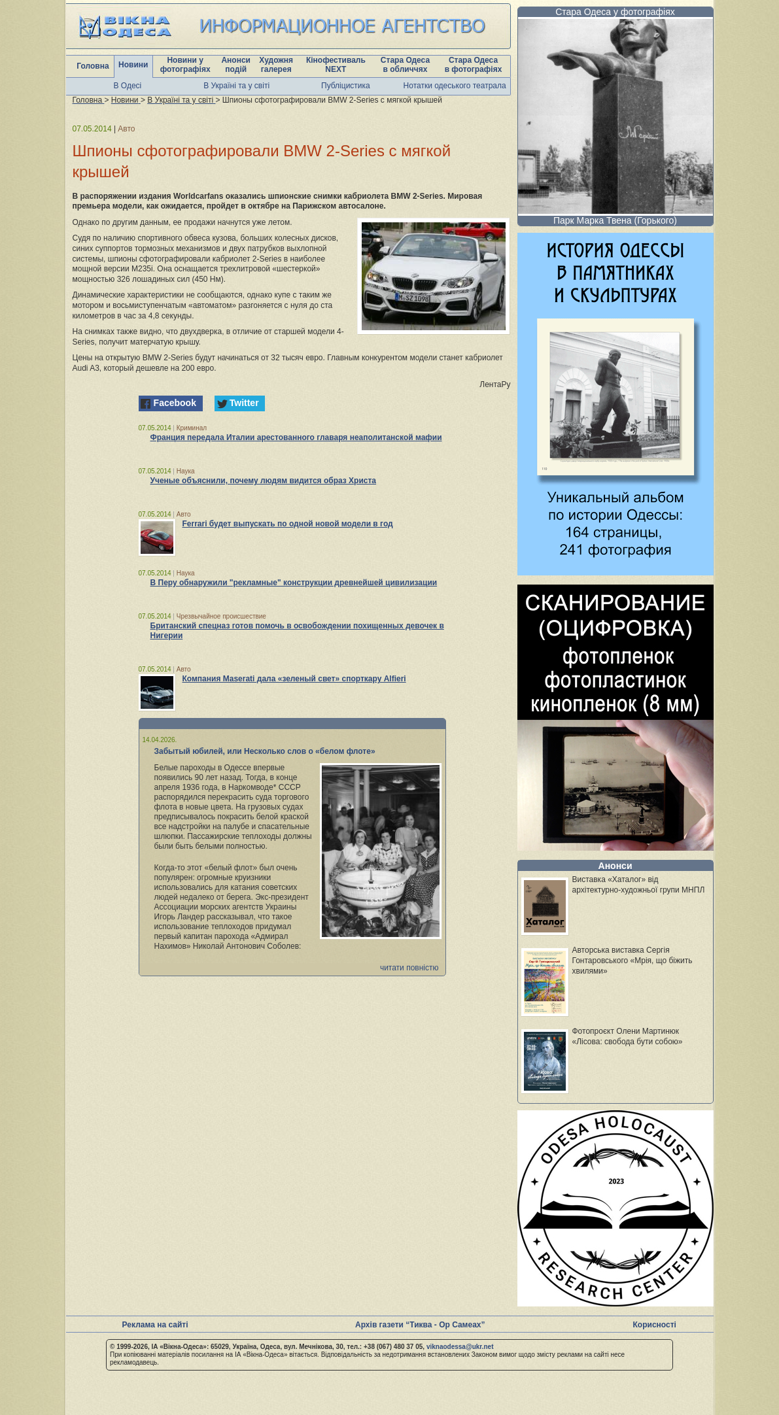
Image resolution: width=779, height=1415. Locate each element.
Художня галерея (276, 65)
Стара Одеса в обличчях (405, 65)
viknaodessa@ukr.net (460, 1346)
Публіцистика (345, 85)
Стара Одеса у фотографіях (615, 12)
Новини (133, 64)
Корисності (654, 1324)
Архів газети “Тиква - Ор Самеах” (420, 1324)
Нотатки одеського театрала (455, 85)
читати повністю (409, 967)
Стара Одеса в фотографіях (473, 65)
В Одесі (128, 85)
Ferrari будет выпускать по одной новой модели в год (287, 523)
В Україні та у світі (236, 85)
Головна (93, 66)
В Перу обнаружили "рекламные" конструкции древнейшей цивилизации (294, 582)
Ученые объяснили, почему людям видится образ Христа (263, 480)
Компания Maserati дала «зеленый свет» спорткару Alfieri (294, 678)
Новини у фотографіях (185, 65)
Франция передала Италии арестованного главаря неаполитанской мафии (296, 437)
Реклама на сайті (155, 1324)
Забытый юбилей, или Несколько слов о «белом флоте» (264, 751)
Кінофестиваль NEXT (336, 65)
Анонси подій (236, 65)
